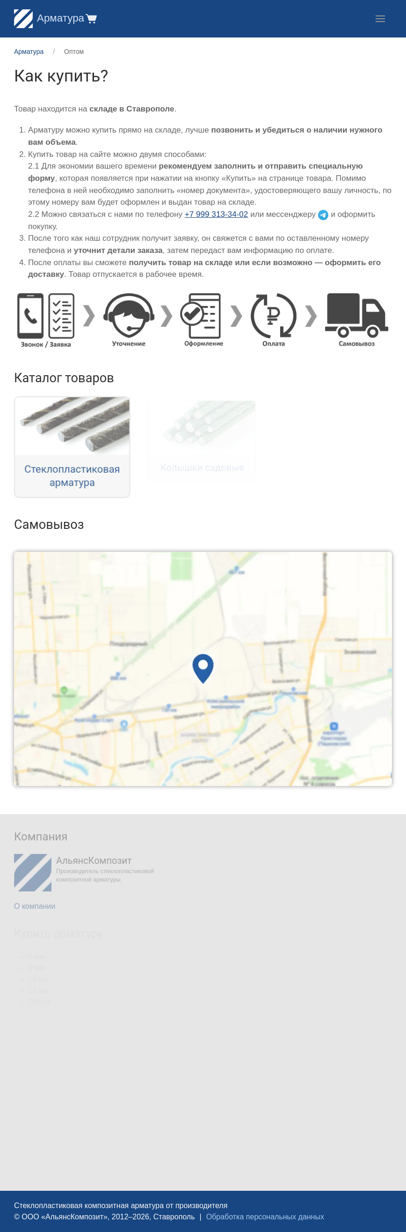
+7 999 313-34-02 (216, 214)
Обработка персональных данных (265, 1217)
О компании (34, 906)
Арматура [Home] (49, 18)
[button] (90, 18)
